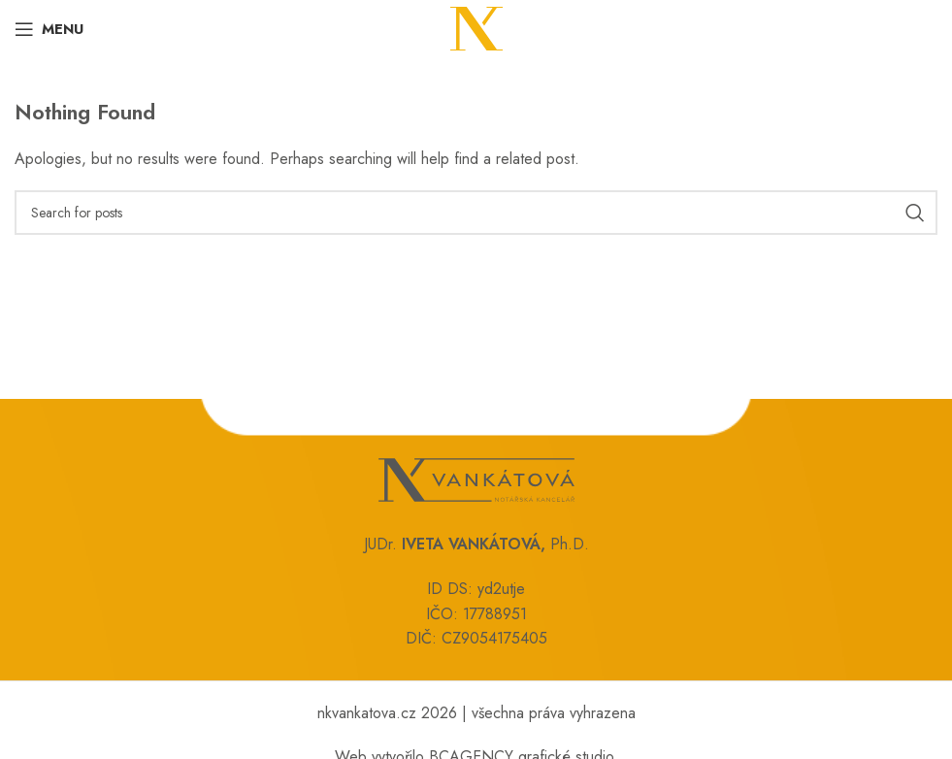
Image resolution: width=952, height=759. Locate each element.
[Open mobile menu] (49, 29)
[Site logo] (476, 27)
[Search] (476, 212)
